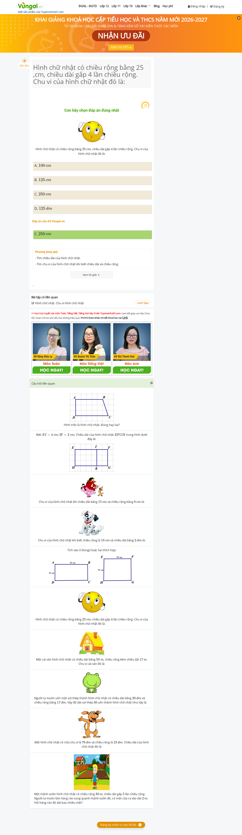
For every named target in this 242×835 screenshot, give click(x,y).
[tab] (92, 383)
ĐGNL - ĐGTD (88, 6)
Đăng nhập (196, 6)
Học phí (167, 6)
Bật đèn (24, 62)
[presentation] (50, 434)
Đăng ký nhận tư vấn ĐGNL (118, 825)
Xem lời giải (91, 274)
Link (125, 318)
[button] (92, 383)
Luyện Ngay (143, 302)
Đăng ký (217, 6)
